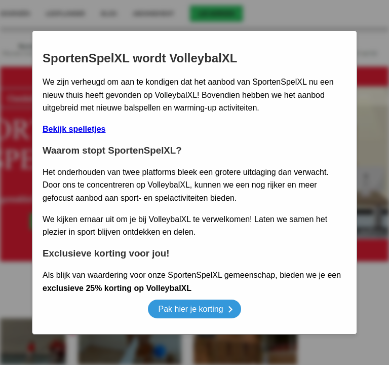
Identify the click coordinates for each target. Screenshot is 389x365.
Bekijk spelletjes (74, 129)
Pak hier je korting (195, 310)
